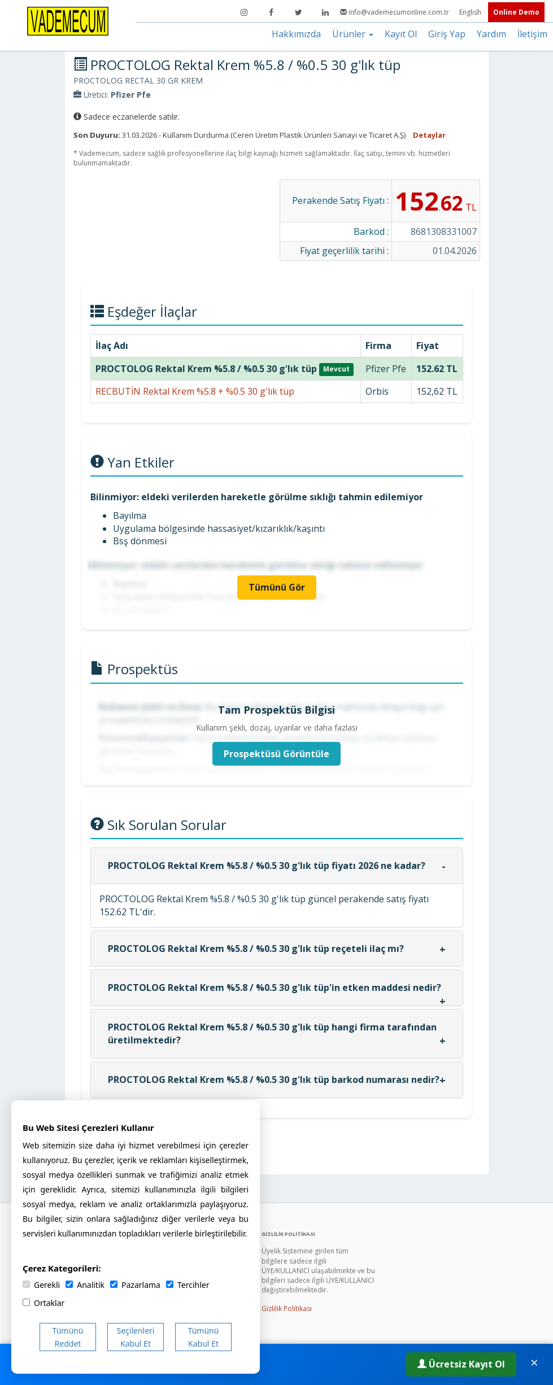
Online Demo (516, 12)
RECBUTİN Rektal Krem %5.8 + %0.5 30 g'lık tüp (194, 391)
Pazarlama (135, 1284)
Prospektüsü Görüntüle (276, 754)
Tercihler (187, 1284)
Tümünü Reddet (68, 1337)
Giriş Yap (446, 34)
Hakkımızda (296, 34)
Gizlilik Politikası (287, 1308)
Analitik (85, 1284)
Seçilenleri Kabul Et (136, 1337)
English (471, 12)
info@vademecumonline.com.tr (395, 12)
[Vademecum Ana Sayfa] (67, 20)
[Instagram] (244, 12)
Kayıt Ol (401, 34)
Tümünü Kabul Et (203, 1337)
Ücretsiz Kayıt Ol (461, 1364)
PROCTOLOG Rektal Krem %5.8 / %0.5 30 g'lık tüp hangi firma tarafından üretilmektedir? (272, 1033)
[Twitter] (298, 12)
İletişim (532, 34)
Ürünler (352, 34)
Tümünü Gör (277, 587)
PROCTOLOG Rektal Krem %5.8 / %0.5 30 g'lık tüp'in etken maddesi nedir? (274, 987)
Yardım (491, 34)
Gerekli (41, 1284)
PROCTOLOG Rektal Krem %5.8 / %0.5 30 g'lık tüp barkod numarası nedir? (273, 1079)
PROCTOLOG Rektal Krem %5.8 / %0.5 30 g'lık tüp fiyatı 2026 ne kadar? (266, 865)
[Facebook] (271, 12)
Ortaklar (43, 1302)
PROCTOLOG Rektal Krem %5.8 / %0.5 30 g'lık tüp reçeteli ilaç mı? (256, 948)
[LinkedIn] (325, 12)
